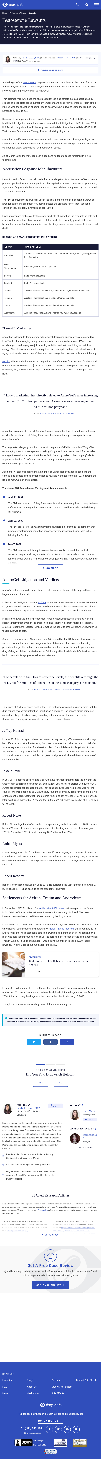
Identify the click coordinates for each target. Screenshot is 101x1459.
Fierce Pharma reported (61, 928)
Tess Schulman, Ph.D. (67, 58)
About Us (32, 1386)
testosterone (29, 82)
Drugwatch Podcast (62, 1386)
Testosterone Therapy (18, 13)
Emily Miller (89, 1111)
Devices (56, 1380)
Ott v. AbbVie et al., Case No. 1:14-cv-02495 (57, 413)
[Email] (55, 1106)
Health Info (33, 1393)
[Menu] (96, 5)
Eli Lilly (5, 361)
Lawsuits (7, 1380)
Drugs (30, 1380)
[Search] (87, 5)
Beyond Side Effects (86, 1380)
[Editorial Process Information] (82, 1105)
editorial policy (42, 1210)
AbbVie (42, 602)
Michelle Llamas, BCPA (31, 58)
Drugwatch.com (12, 4)
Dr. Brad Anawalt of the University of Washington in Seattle (57, 689)
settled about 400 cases (51, 908)
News (5, 1393)
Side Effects (58, 1393)
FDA (4, 1386)
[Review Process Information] (95, 1128)
